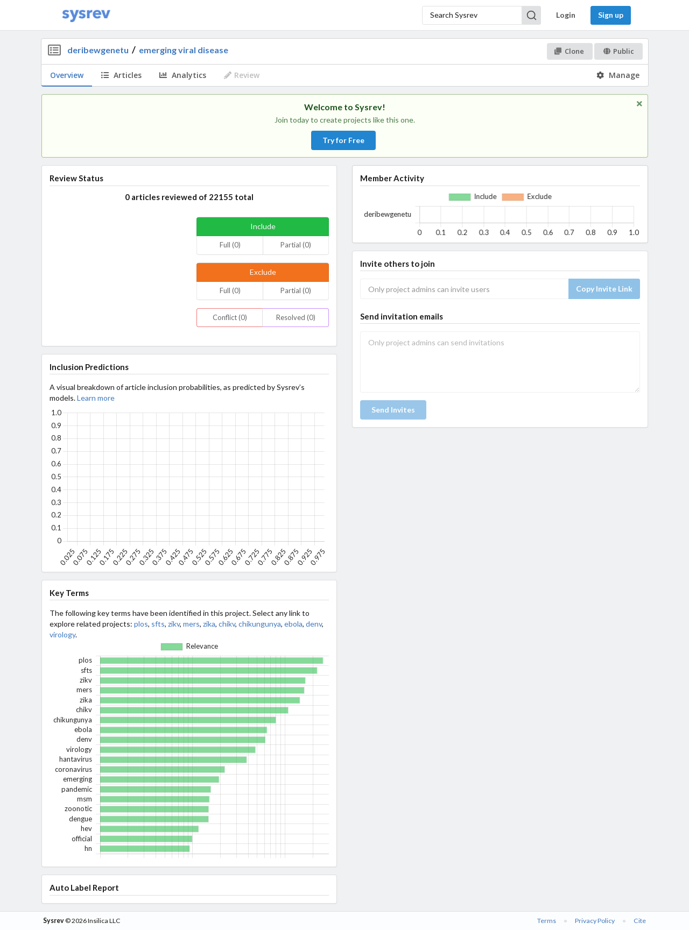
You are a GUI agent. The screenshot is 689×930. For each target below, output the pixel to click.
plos (141, 623)
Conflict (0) (230, 317)
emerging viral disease (183, 50)
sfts (158, 623)
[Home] (86, 15)
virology (62, 634)
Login (565, 14)
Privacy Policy (595, 921)
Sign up (610, 14)
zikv (174, 623)
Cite (640, 921)
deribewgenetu (98, 50)
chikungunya (259, 623)
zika (209, 623)
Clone (569, 51)
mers (191, 623)
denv (314, 623)
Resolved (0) (295, 317)
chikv (227, 623)
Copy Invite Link (604, 288)
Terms (546, 921)
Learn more (96, 397)
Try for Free (343, 140)
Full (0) (230, 244)
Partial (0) (295, 244)
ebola (293, 623)
